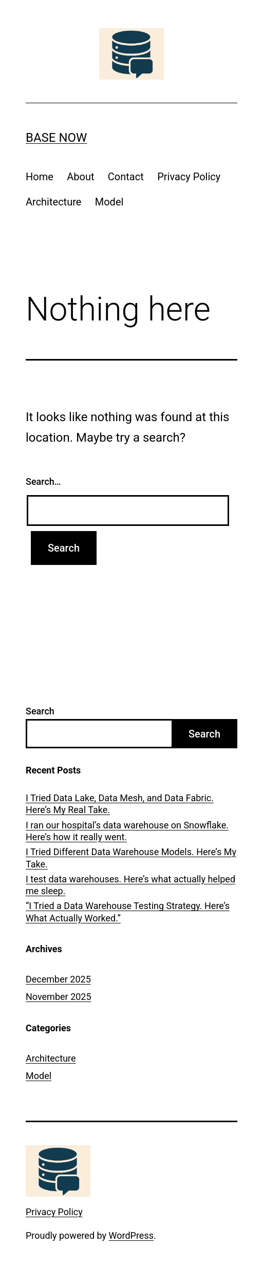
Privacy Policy (188, 177)
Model (109, 202)
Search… (43, 481)
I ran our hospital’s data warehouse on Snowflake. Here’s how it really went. (127, 831)
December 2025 (58, 979)
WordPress (131, 1235)
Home (39, 177)
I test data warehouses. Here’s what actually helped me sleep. (130, 885)
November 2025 (58, 996)
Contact (126, 177)
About (80, 177)
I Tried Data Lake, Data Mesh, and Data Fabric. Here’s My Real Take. (120, 803)
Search (40, 711)
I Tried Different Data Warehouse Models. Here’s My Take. (131, 857)
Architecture (53, 202)
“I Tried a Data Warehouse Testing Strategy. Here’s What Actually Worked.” (128, 911)
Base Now (56, 137)
